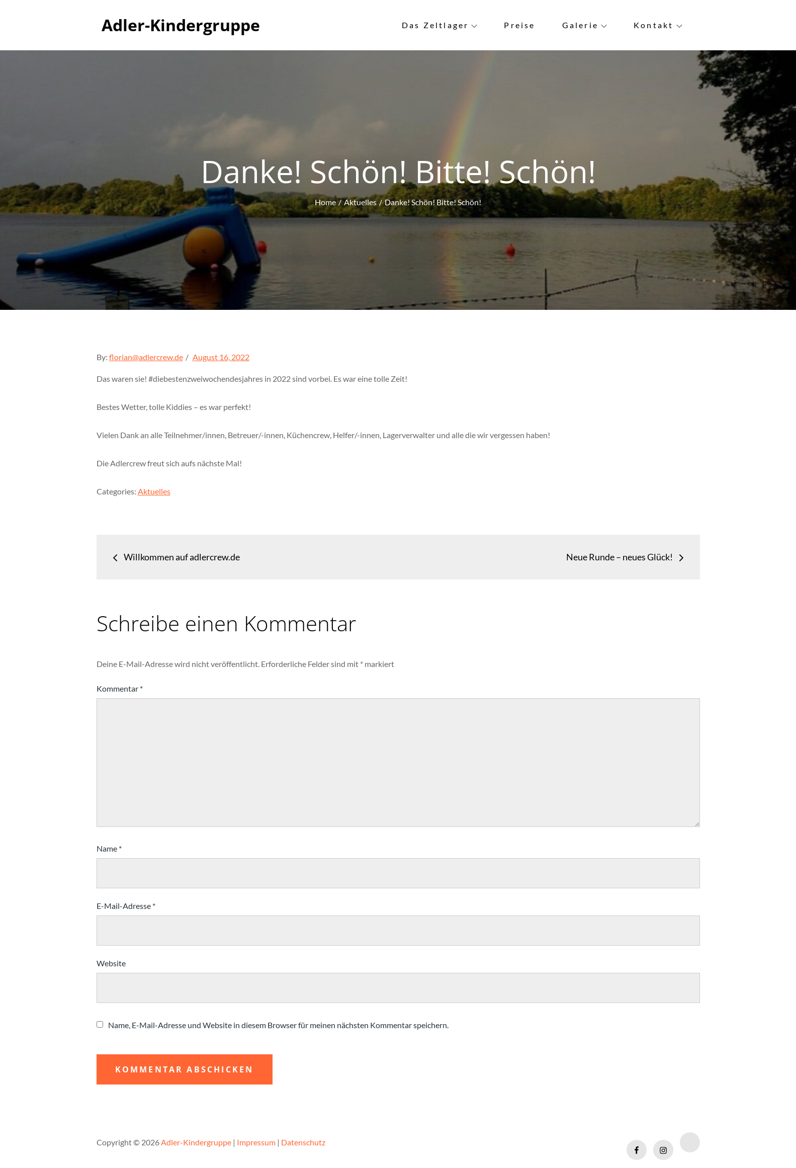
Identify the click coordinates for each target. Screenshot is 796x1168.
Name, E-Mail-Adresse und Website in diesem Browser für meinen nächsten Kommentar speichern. (278, 1025)
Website (111, 963)
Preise (519, 25)
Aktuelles (154, 491)
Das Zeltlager (440, 25)
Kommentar (120, 688)
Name (109, 848)
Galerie (584, 25)
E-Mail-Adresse (126, 905)
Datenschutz (303, 1142)
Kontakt (658, 25)
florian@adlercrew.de (146, 357)
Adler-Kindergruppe (181, 25)
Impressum (256, 1142)
